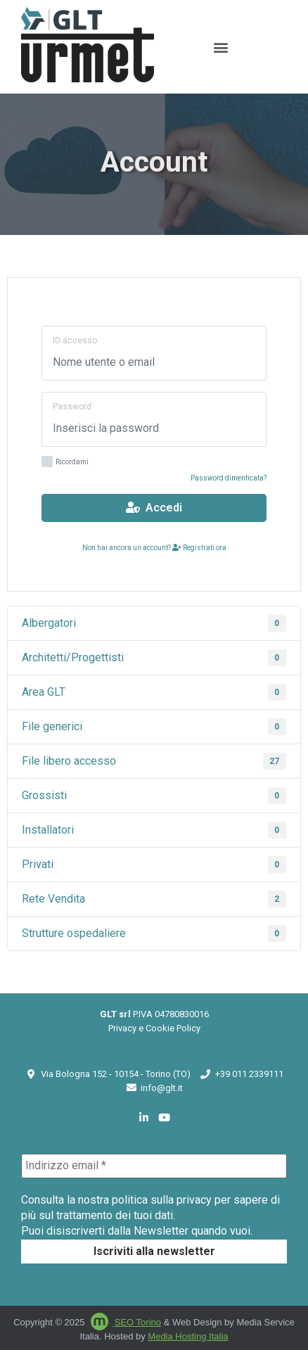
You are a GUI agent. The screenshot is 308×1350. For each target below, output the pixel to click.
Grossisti (154, 795)
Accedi (154, 507)
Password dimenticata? (229, 478)
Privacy (122, 1028)
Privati (154, 864)
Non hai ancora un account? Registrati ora (154, 548)
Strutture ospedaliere (154, 933)
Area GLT (154, 692)
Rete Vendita (154, 899)
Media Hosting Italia (188, 1336)
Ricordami (65, 462)
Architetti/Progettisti (154, 657)
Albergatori (154, 623)
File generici (154, 726)
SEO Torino (138, 1322)
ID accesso (75, 340)
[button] (220, 46)
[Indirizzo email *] (154, 1166)
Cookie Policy (173, 1028)
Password (72, 406)
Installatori (154, 830)
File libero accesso (154, 761)
